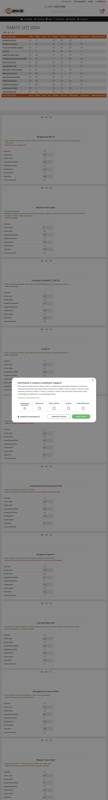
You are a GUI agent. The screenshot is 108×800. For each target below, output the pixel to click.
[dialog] (54, 400)
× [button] (93, 380)
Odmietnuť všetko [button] (57, 417)
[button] (54, 398)
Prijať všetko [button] (80, 417)
